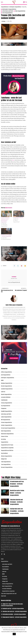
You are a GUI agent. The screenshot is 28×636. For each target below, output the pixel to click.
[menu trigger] (2, 2)
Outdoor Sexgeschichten (6, 425)
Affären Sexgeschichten (6, 372)
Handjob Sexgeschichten (6, 411)
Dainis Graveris (8, 207)
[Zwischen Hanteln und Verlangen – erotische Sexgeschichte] (5, 502)
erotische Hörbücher (5, 397)
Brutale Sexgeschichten (6, 386)
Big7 (13, 160)
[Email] (25, 265)
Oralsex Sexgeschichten (6, 422)
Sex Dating (3, 439)
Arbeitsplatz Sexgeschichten (9, 9)
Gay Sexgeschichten (5, 405)
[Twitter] (18, 265)
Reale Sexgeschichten (6, 431)
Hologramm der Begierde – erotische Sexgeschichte (15, 617)
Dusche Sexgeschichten (6, 394)
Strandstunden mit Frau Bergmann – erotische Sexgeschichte (17, 483)
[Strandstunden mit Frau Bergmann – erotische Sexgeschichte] (5, 483)
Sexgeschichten (4, 442)
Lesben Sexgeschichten (6, 416)
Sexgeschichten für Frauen (7, 445)
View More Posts (14, 278)
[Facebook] (14, 265)
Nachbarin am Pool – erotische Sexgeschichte (13, 608)
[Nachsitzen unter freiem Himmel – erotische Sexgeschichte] (5, 493)
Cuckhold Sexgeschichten (6, 388)
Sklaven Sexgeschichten (6, 456)
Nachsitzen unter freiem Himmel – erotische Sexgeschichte (17, 493)
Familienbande (4, 400)
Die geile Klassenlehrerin (18, 217)
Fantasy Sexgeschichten (6, 402)
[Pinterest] (21, 265)
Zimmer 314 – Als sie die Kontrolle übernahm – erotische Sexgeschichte (12, 605)
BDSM (2, 380)
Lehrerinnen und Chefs (7, 11)
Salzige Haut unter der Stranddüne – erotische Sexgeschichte (17, 511)
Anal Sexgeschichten (5, 374)
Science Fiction (4, 436)
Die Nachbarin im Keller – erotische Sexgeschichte (14, 614)
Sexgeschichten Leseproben (7, 447)
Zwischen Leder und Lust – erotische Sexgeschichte (15, 611)
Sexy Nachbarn (4, 453)
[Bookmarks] (23, 2)
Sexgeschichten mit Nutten (7, 450)
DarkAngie (3, 21)
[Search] (26, 2)
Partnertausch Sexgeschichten (8, 428)
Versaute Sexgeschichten (6, 467)
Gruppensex (3, 408)
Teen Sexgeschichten (7, 12)
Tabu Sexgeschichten (20, 11)
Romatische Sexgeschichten (7, 433)
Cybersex (3, 391)
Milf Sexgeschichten (5, 419)
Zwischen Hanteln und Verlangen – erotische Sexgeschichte (16, 502)
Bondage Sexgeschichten (6, 383)
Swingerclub (4, 459)
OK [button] (14, 634)
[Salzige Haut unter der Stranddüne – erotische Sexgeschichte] (5, 511)
